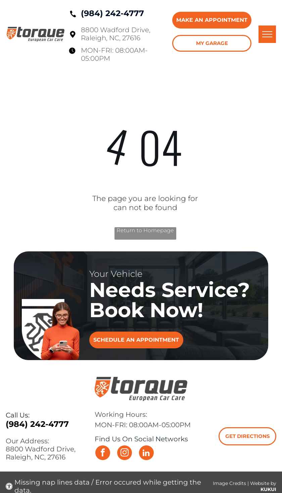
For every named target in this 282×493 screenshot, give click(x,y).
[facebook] (102, 453)
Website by (263, 483)
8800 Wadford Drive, (115, 30)
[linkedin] (146, 453)
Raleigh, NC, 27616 (110, 38)
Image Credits (229, 483)
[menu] (267, 34)
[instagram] (124, 453)
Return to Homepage (145, 230)
